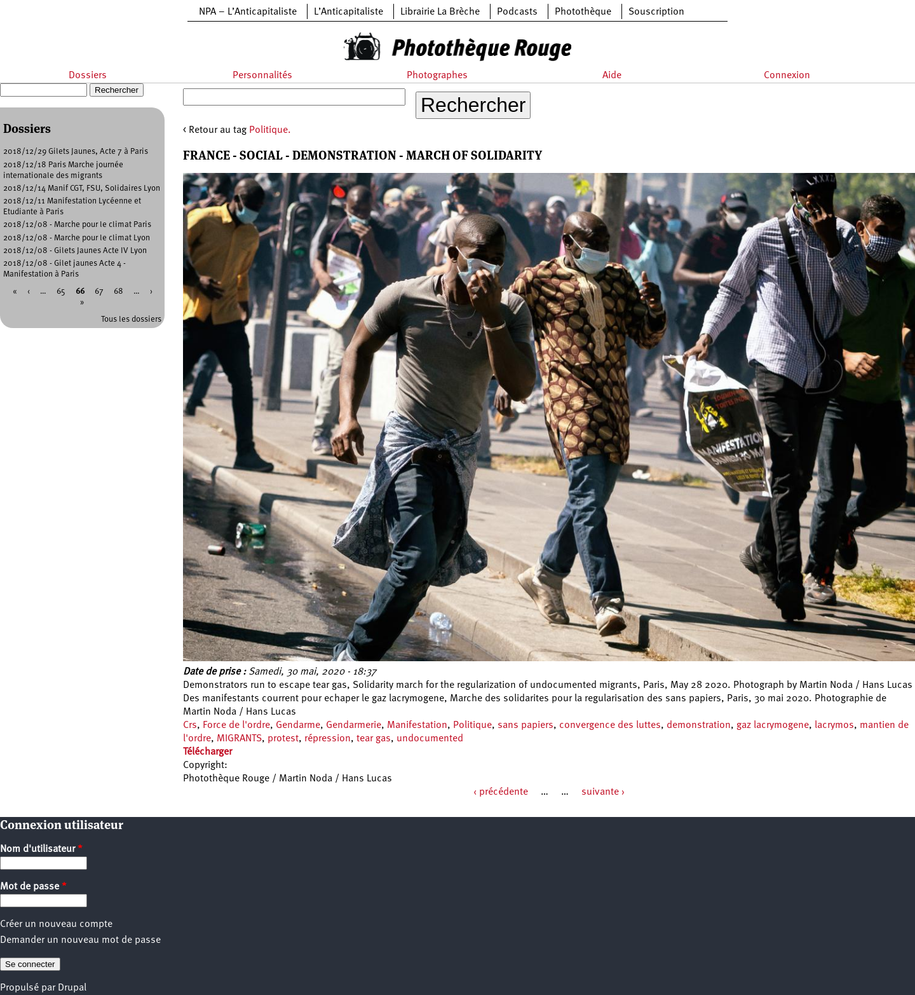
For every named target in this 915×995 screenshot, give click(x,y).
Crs (190, 725)
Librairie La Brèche (440, 12)
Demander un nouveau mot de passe (80, 940)
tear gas (373, 739)
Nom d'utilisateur (41, 849)
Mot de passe (33, 887)
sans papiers (525, 725)
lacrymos (834, 725)
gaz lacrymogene (772, 725)
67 (99, 291)
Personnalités (262, 76)
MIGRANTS (239, 739)
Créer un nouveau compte (56, 924)
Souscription (656, 12)
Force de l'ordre (236, 725)
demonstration (699, 725)
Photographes (437, 76)
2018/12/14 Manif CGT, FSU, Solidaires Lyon (81, 188)
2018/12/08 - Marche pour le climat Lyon (76, 238)
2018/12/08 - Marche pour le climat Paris (77, 225)
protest (283, 739)
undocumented (429, 739)
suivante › (603, 792)
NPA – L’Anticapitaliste (248, 12)
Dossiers (88, 76)
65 (61, 291)
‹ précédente (500, 792)
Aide (611, 76)
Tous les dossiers (131, 319)
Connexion (787, 76)
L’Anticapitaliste (348, 12)
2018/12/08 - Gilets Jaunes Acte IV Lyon (75, 251)
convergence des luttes (610, 725)
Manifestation (417, 725)
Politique (472, 725)
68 (118, 291)
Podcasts (517, 12)
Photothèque (583, 12)
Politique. (270, 130)
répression (327, 739)
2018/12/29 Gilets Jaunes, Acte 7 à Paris (75, 152)
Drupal (72, 988)
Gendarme (298, 725)
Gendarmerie (353, 725)
